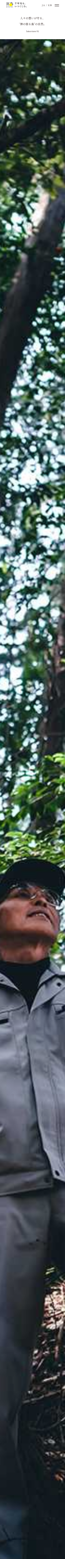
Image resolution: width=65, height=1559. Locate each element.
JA (43, 5)
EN (50, 5)
